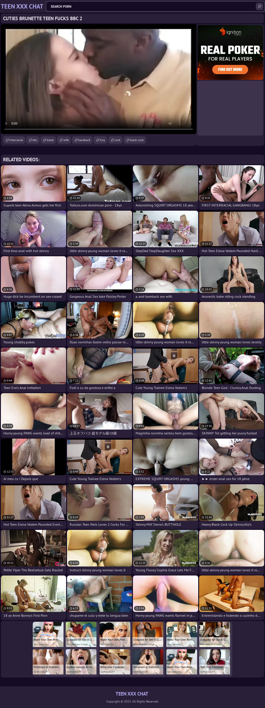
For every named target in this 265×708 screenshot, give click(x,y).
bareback (84, 140)
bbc (35, 140)
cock (117, 140)
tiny (102, 140)
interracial (16, 140)
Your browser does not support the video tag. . (98, 79)
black (50, 140)
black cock (137, 140)
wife (66, 140)
